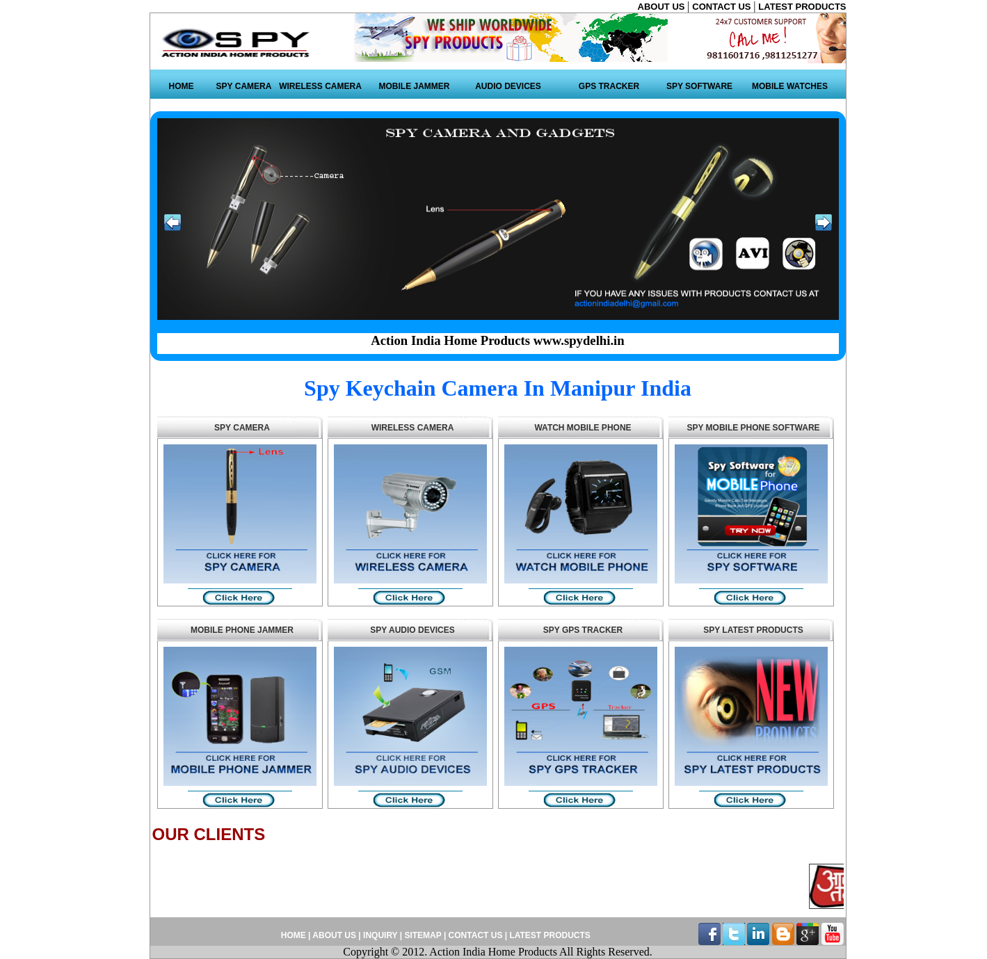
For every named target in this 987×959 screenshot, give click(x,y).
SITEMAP (423, 935)
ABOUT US (663, 6)
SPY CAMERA (244, 86)
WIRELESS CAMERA (320, 86)
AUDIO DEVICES (508, 86)
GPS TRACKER (609, 86)
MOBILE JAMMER (414, 86)
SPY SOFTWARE (699, 86)
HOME (181, 86)
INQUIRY (380, 935)
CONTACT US (722, 6)
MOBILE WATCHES (790, 86)
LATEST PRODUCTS (802, 6)
